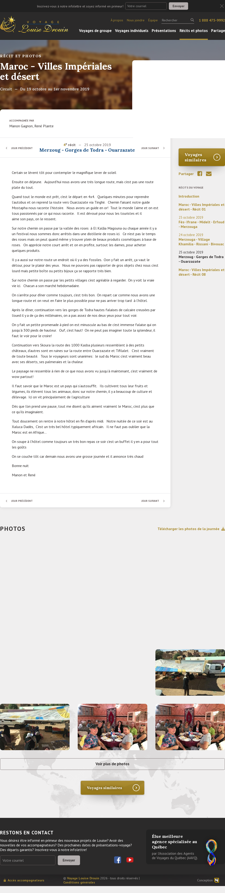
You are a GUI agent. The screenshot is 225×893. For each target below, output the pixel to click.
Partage (218, 30)
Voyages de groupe (95, 30)
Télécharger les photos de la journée (191, 534)
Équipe (153, 20)
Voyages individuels (131, 30)
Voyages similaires (195, 157)
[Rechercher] (177, 20)
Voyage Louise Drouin (83, 885)
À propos (117, 20)
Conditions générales (79, 889)
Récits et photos (194, 30)
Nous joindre (136, 20)
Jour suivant (149, 151)
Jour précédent (23, 151)
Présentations (164, 30)
